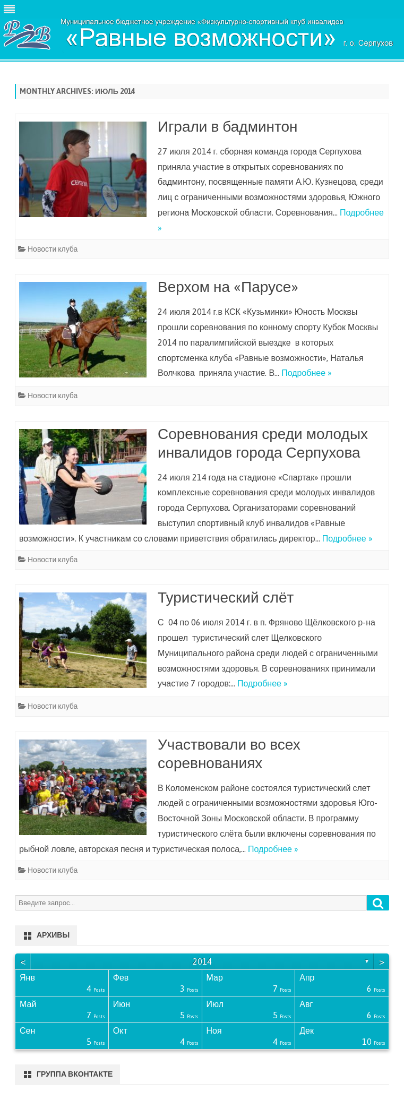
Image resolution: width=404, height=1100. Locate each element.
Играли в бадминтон (228, 126)
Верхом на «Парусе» (228, 286)
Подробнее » (306, 372)
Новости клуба (53, 249)
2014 (202, 961)
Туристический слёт (226, 597)
